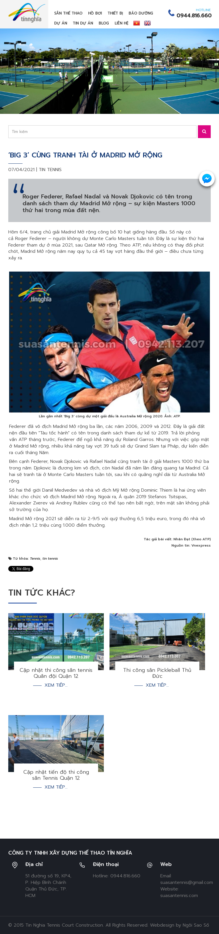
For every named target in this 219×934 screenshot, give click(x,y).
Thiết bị (115, 13)
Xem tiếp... (56, 685)
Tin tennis (50, 169)
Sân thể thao (68, 13)
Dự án (60, 23)
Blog (104, 23)
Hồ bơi (95, 13)
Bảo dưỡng (141, 13)
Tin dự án (83, 23)
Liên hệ (121, 23)
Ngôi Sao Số (196, 925)
